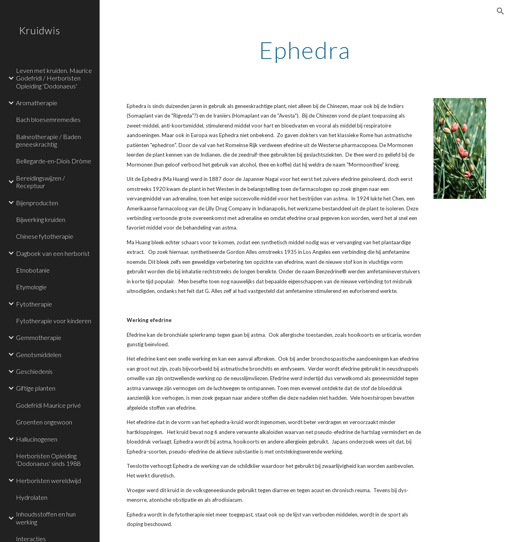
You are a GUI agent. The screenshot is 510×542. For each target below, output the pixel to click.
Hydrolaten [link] (31, 497)
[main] (304, 49)
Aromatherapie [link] (36, 102)
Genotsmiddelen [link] (38, 354)
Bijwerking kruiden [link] (40, 219)
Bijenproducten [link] (37, 202)
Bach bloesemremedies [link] (48, 119)
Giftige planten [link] (35, 388)
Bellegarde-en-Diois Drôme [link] (53, 161)
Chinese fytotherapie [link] (44, 236)
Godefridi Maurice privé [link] (48, 405)
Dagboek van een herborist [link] (53, 253)
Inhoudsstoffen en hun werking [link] (46, 517)
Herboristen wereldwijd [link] (48, 480)
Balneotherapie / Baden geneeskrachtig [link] (48, 140)
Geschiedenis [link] (34, 371)
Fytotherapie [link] (34, 304)
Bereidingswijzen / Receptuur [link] (40, 181)
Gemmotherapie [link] (38, 337)
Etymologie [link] (31, 287)
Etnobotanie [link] (33, 270)
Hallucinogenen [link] (36, 439)
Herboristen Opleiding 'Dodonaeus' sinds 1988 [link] (48, 459)
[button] (500, 11)
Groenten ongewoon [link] (44, 422)
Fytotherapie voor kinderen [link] (53, 320)
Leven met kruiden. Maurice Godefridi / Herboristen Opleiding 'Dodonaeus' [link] (54, 78)
